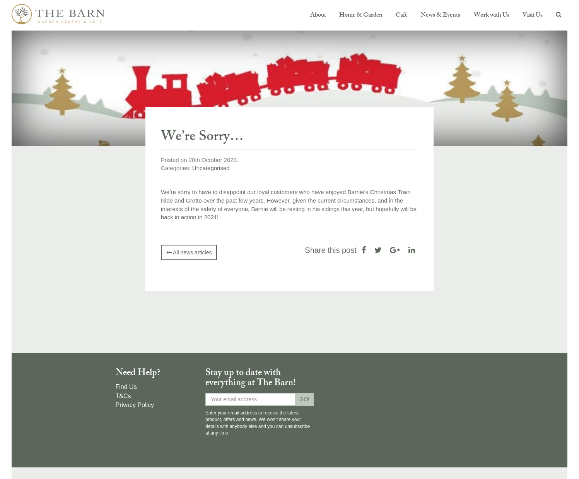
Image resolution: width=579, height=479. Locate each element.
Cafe (402, 15)
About (318, 15)
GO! (304, 399)
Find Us (126, 387)
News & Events (440, 15)
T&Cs (123, 396)
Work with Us (491, 15)
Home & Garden (361, 15)
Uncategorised (211, 168)
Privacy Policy (135, 405)
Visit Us (533, 15)
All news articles (189, 252)
